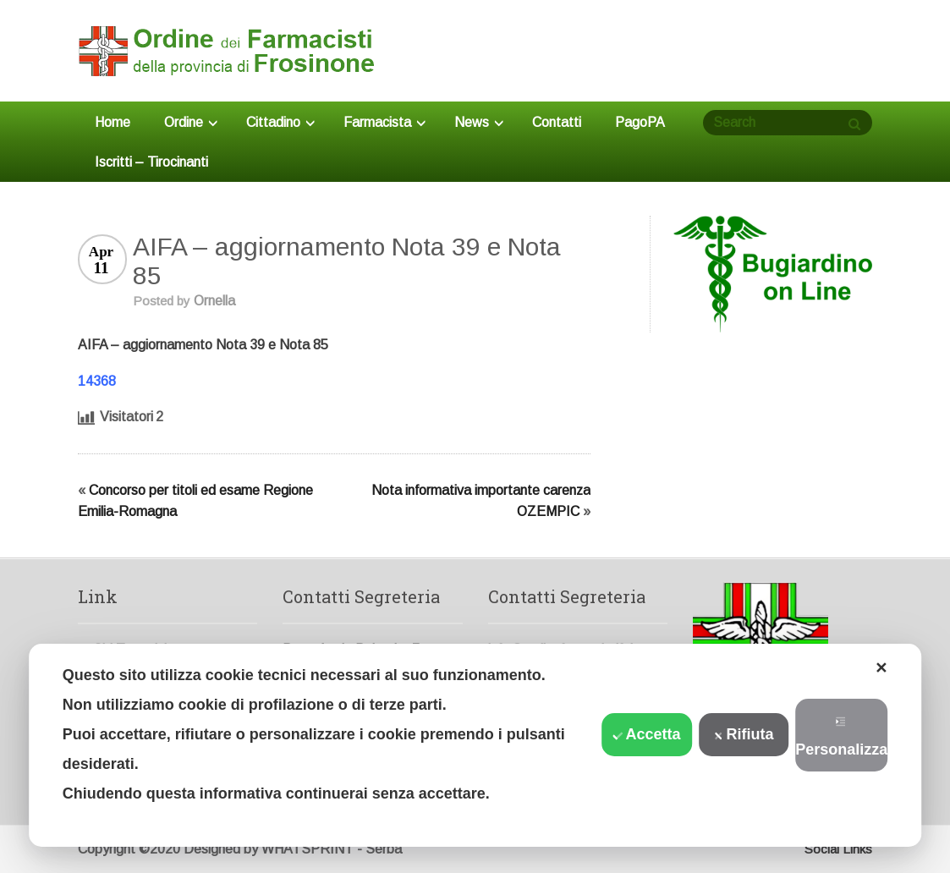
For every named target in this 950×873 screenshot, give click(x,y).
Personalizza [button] (841, 737)
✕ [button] (881, 668)
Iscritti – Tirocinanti (151, 162)
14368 (97, 381)
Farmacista (384, 122)
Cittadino (280, 122)
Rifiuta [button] (744, 734)
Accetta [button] (647, 734)
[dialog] (475, 745)
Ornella (214, 301)
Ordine (190, 122)
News (478, 122)
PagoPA (640, 122)
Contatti (556, 122)
